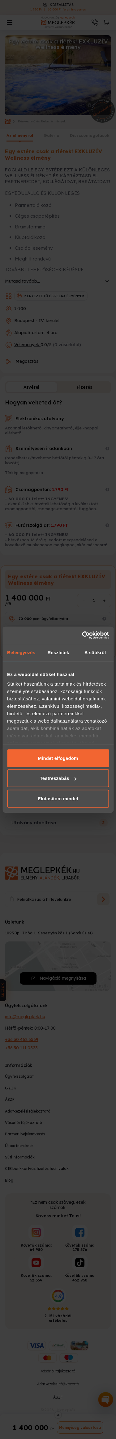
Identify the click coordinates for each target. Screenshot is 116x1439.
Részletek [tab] (58, 652)
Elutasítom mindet (58, 798)
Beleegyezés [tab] (21, 652)
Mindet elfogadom (58, 757)
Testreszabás (58, 778)
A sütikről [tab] (95, 652)
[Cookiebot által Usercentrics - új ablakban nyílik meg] (82, 635)
